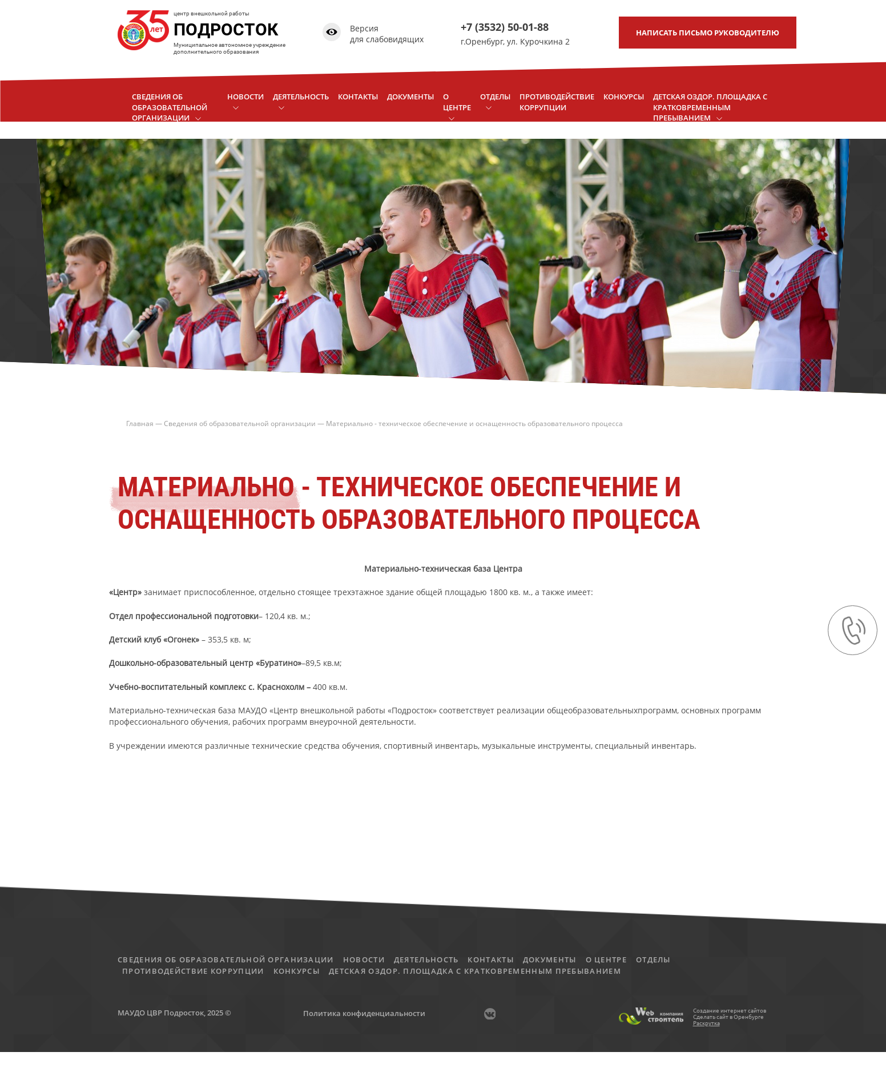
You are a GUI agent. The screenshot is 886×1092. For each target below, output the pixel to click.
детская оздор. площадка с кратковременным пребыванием (475, 971)
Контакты (490, 959)
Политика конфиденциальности (364, 1013)
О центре (606, 959)
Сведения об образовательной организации (240, 423)
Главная (140, 423)
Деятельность (426, 959)
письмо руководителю (707, 32)
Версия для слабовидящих (387, 34)
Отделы (653, 959)
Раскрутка (706, 1023)
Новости (364, 959)
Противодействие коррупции (193, 971)
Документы (550, 959)
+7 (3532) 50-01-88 (505, 27)
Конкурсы (296, 971)
